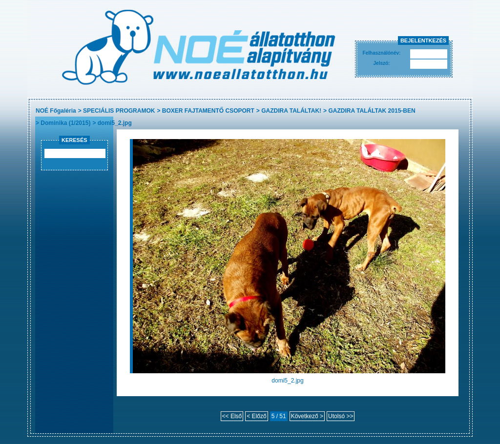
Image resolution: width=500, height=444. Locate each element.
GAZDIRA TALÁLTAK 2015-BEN (371, 110)
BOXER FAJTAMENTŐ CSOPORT (208, 110)
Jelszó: (382, 63)
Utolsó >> (340, 416)
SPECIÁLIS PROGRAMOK (119, 110)
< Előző (256, 416)
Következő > (307, 416)
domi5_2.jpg (115, 123)
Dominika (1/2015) (65, 123)
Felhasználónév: (382, 53)
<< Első (232, 416)
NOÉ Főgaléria (56, 110)
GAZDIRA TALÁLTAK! (291, 110)
